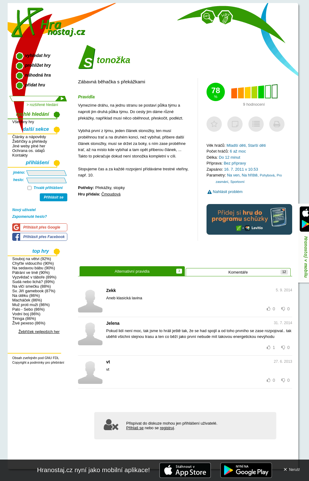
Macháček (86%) (27, 300)
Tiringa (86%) (24, 318)
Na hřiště (250, 175)
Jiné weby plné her (28, 146)
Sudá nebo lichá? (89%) (33, 281)
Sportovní (237, 182)
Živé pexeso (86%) (28, 323)
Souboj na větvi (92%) (31, 258)
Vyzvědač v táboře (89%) (34, 277)
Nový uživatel (24, 210)
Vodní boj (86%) (26, 314)
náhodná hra (38, 75)
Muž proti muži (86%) (31, 304)
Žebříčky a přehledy (29, 141)
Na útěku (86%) (26, 295)
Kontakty (20, 155)
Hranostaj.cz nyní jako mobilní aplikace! (93, 469)
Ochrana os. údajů (28, 150)
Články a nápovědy (29, 136)
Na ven (233, 175)
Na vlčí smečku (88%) (31, 286)
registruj (167, 428)
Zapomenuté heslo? (29, 216)
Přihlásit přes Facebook (44, 237)
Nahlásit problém (225, 191)
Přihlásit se (53, 197)
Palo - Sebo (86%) (28, 309)
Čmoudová (111, 194)
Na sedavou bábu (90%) (33, 268)
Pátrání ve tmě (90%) (31, 272)
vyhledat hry (37, 55)
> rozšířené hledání (42, 105)
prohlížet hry (38, 65)
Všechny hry (23, 121)
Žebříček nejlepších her (39, 331)
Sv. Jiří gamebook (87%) (33, 291)
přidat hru (35, 84)
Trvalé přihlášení (45, 188)
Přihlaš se (135, 428)
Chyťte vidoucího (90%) (33, 263)
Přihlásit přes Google (41, 227)
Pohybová (267, 175)
